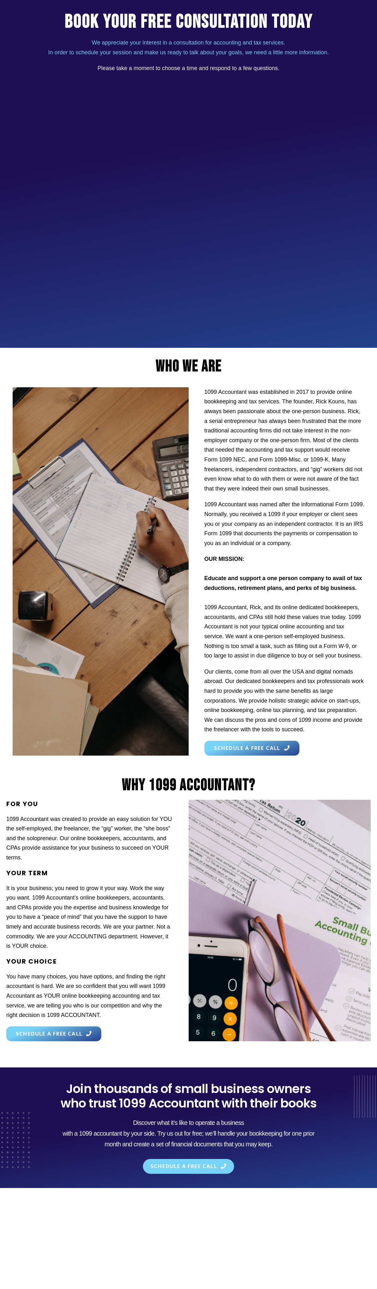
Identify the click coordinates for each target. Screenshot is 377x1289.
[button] (253, 748)
